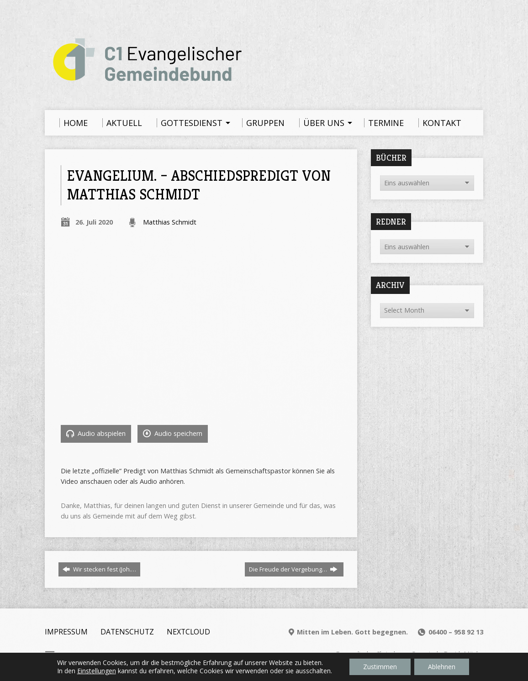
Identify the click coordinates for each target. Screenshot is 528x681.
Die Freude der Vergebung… (293, 569)
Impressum (66, 632)
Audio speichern (172, 433)
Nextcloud (188, 632)
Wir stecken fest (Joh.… (99, 569)
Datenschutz (127, 632)
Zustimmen (380, 666)
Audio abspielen (96, 433)
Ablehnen (441, 666)
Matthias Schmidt (169, 222)
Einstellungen (96, 671)
